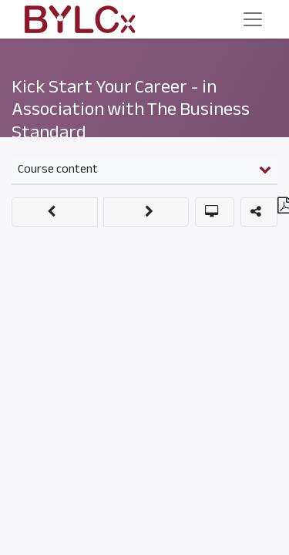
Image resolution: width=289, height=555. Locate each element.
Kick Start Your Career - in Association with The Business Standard (131, 109)
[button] (55, 212)
